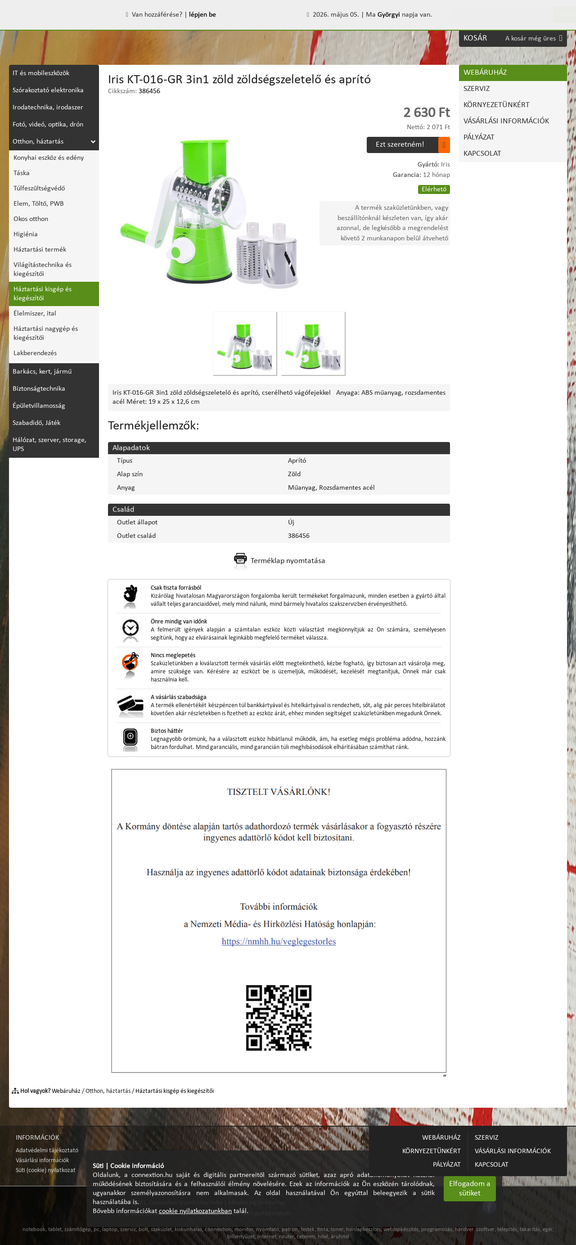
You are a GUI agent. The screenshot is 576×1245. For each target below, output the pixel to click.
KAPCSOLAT (344, 38)
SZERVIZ (82, 38)
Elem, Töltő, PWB (39, 204)
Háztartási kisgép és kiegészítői (43, 294)
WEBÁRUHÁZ (36, 38)
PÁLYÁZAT (298, 38)
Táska (22, 173)
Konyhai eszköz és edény (49, 158)
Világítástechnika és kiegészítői (43, 270)
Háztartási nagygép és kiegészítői (46, 333)
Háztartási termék (40, 249)
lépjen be (202, 14)
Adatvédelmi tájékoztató (47, 1150)
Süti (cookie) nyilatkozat (46, 1170)
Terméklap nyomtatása (279, 561)
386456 (149, 91)
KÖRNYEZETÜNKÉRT (139, 38)
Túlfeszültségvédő (39, 188)
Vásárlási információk (42, 1160)
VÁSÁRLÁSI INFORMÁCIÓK (227, 38)
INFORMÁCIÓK (37, 1137)
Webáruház (66, 1091)
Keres (551, 14)
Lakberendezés (35, 353)
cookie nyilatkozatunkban (195, 1211)
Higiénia (26, 234)
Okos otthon (31, 219)
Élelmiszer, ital (35, 313)
